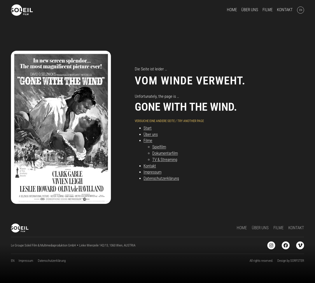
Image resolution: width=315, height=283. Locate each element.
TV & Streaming (164, 159)
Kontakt (150, 165)
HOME (242, 227)
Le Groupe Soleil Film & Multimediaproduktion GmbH (43, 245)
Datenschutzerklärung (161, 178)
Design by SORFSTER (290, 261)
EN (12, 261)
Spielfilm (159, 146)
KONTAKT (296, 227)
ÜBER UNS (260, 227)
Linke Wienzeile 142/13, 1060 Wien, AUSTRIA (107, 245)
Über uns (151, 134)
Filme (148, 140)
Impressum (152, 172)
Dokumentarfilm (165, 153)
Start (148, 128)
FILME (278, 227)
